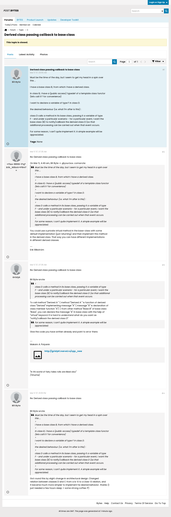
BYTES (20, 19)
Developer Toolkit (69, 19)
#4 (163, 393)
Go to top (160, 503)
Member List (25, 25)
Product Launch (35, 19)
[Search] (147, 11)
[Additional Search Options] (162, 11)
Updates (51, 19)
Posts (10, 54)
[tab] (10, 55)
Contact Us (117, 503)
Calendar (37, 25)
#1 (163, 69)
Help (106, 503)
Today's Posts (11, 25)
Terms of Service (144, 503)
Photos (44, 54)
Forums (8, 19)
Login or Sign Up (158, 2)
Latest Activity (26, 54)
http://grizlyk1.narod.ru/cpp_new (63, 351)
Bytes (99, 503)
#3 (163, 265)
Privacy (129, 503)
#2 (163, 152)
